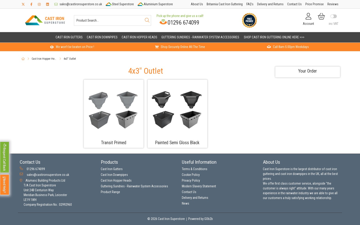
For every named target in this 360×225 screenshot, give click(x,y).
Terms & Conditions (194, 169)
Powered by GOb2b (200, 219)
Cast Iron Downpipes (102, 37)
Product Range (110, 192)
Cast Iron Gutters (69, 37)
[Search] (147, 20)
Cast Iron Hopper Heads (139, 37)
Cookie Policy (191, 175)
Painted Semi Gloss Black (177, 142)
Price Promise (314, 4)
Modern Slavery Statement (199, 186)
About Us (197, 4)
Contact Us (294, 4)
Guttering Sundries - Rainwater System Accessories (200, 37)
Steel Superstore (120, 4)
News (185, 203)
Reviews (332, 4)
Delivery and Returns (270, 4)
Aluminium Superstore (155, 4)
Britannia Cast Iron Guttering (225, 4)
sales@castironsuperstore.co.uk (78, 4)
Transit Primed (113, 142)
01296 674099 (179, 22)
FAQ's (249, 4)
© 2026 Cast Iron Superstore (166, 219)
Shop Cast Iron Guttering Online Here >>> (274, 37)
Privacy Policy (191, 180)
